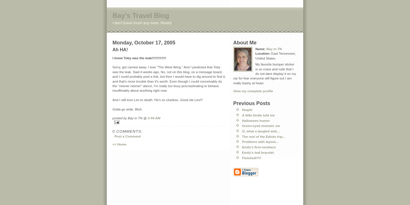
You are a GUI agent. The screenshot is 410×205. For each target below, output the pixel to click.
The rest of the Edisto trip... (263, 136)
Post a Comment (127, 136)
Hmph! (247, 110)
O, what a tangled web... (261, 131)
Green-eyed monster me (261, 126)
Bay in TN (274, 49)
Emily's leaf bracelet (258, 152)
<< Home (119, 144)
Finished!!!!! (251, 158)
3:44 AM (154, 118)
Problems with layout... (260, 142)
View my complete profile (253, 91)
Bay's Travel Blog (140, 15)
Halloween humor (256, 120)
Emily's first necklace (259, 147)
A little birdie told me (258, 115)
